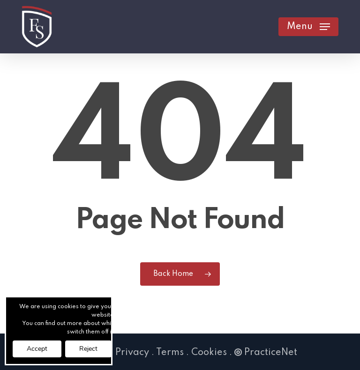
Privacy (132, 352)
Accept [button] (37, 348)
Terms (170, 352)
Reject (88, 348)
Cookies (209, 352)
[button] (308, 26)
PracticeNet (265, 352)
